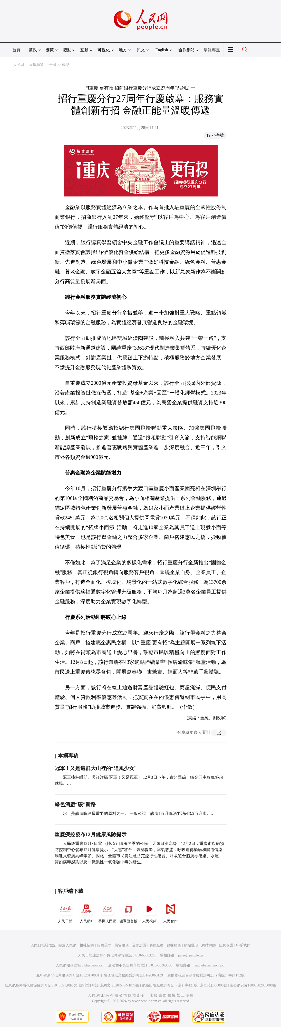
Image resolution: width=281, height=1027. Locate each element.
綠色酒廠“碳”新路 (75, 804)
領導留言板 (128, 911)
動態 (65, 65)
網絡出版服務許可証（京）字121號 (170, 985)
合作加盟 (139, 945)
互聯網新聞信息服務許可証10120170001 (67, 975)
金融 (52, 65)
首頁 (16, 50)
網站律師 (208, 945)
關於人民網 (67, 945)
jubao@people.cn (190, 955)
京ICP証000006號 (213, 985)
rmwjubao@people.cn (210, 965)
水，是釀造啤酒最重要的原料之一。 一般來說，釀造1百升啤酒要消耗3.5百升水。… (139, 813)
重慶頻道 (36, 65)
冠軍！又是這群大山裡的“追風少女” (96, 768)
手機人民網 (107, 911)
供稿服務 (156, 945)
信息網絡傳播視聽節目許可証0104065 (34, 985)
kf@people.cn (94, 965)
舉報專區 (212, 50)
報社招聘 (87, 945)
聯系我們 (243, 945)
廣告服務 (121, 945)
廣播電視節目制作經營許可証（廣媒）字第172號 (206, 975)
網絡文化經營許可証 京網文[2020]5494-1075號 (102, 985)
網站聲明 (191, 945)
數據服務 (174, 945)
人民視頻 (149, 911)
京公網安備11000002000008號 (253, 985)
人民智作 (170, 911)
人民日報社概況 (43, 945)
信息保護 (226, 945)
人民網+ (86, 911)
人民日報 (65, 911)
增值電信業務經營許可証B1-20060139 (133, 975)
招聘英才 (104, 945)
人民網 (18, 65)
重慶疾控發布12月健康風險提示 (91, 834)
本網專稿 (68, 755)
